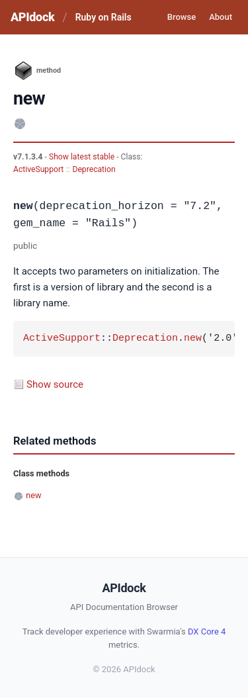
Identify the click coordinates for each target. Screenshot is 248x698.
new (193, 338)
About (220, 17)
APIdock (32, 17)
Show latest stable (82, 156)
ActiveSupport (38, 169)
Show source (54, 384)
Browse (181, 17)
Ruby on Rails (103, 17)
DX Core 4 (207, 631)
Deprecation (93, 169)
